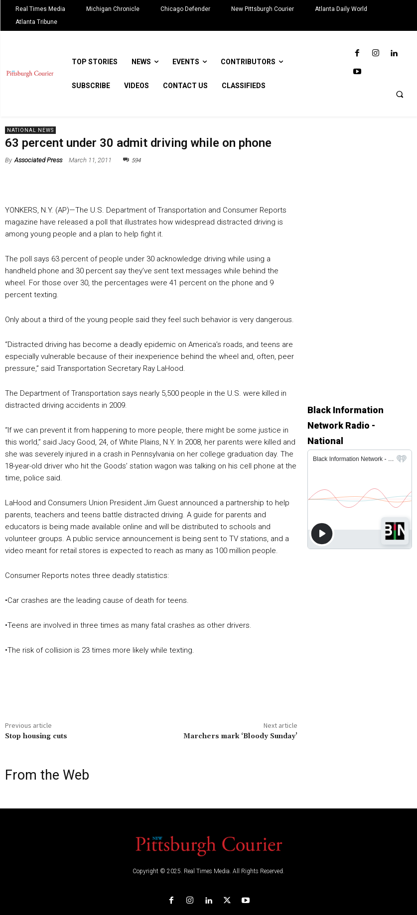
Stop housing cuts (36, 736)
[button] (399, 94)
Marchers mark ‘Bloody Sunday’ (240, 736)
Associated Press (38, 160)
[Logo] (208, 845)
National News (30, 130)
